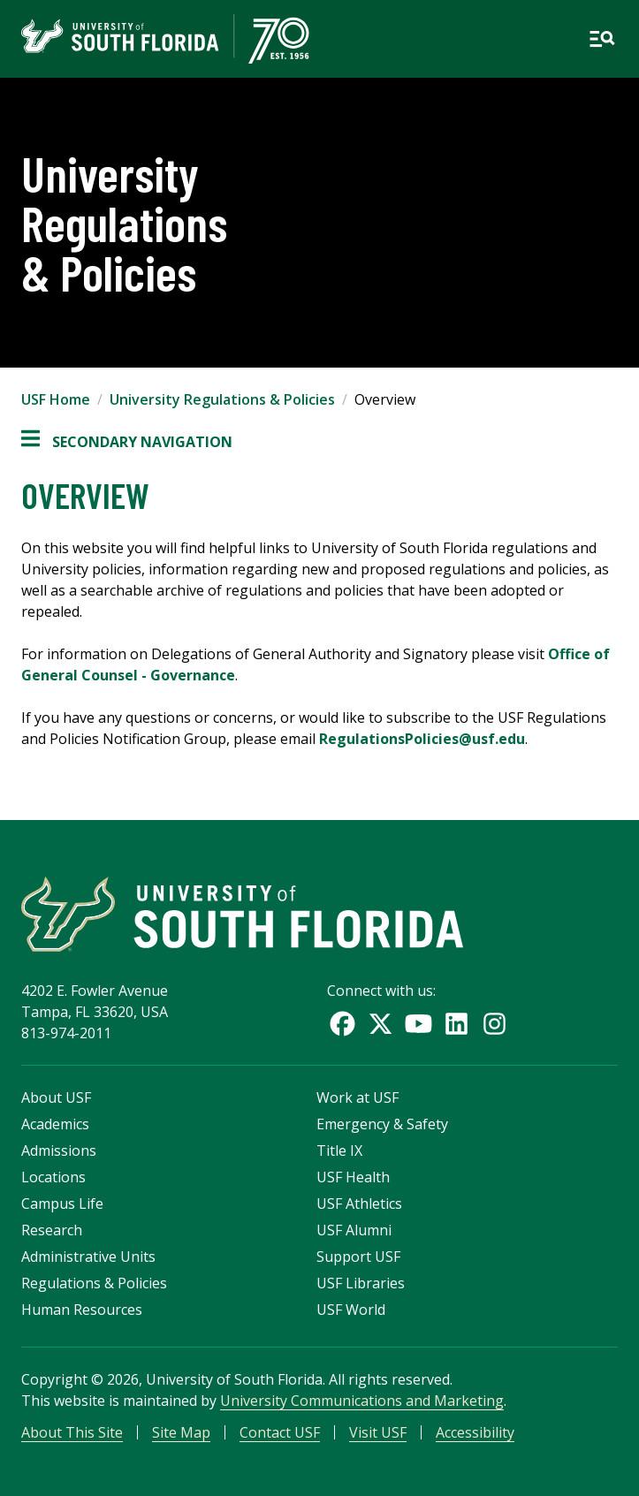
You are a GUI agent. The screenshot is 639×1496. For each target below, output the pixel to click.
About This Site (72, 1432)
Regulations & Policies (94, 1283)
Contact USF (280, 1432)
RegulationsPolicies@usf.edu (422, 738)
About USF (56, 1097)
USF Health (353, 1177)
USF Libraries (360, 1283)
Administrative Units (88, 1256)
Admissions (58, 1150)
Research (51, 1230)
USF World (350, 1309)
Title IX (339, 1150)
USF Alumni (354, 1230)
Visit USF (378, 1432)
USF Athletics (359, 1203)
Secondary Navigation (126, 441)
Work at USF (357, 1097)
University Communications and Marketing (362, 1400)
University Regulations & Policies (222, 399)
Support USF (358, 1256)
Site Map (181, 1432)
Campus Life (62, 1203)
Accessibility (475, 1432)
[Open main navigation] (602, 39)
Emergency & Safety (382, 1124)
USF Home (55, 399)
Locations (53, 1177)
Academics (55, 1124)
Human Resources (81, 1309)
